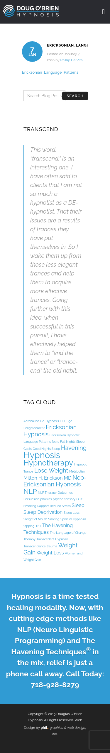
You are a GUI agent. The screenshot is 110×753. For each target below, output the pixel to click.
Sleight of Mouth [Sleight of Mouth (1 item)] (35, 519)
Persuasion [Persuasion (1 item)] (31, 499)
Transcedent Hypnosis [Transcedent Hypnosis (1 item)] (52, 539)
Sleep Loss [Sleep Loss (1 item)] (71, 512)
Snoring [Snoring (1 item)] (54, 519)
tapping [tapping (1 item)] (29, 526)
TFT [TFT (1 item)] (38, 526)
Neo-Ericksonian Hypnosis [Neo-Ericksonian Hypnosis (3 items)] (55, 481)
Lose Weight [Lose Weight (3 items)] (51, 470)
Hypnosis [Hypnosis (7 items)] (41, 455)
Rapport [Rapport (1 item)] (43, 506)
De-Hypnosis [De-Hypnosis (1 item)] (49, 421)
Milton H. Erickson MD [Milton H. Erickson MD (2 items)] (47, 478)
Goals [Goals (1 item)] (27, 448)
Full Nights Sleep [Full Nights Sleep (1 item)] (72, 441)
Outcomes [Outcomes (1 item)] (65, 492)
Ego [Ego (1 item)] (69, 421)
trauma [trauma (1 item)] (52, 546)
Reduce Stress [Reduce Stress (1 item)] (60, 506)
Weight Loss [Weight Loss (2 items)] (50, 553)
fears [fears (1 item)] (55, 441)
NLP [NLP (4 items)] (30, 491)
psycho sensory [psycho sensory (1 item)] (64, 499)
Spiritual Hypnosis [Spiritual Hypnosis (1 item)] (73, 519)
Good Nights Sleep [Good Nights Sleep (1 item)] (46, 448)
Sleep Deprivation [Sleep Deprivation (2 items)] (42, 512)
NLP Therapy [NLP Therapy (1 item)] (47, 492)
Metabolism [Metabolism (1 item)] (77, 471)
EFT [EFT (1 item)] (62, 421)
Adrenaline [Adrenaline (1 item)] (31, 421)
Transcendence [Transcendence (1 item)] (34, 546)
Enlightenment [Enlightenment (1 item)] (34, 428)
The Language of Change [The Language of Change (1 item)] (68, 532)
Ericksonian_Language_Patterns (50, 72)
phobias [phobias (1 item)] (46, 499)
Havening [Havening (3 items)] (74, 447)
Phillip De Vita (71, 60)
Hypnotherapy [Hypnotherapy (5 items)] (48, 462)
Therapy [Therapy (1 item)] (29, 539)
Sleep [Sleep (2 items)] (78, 505)
